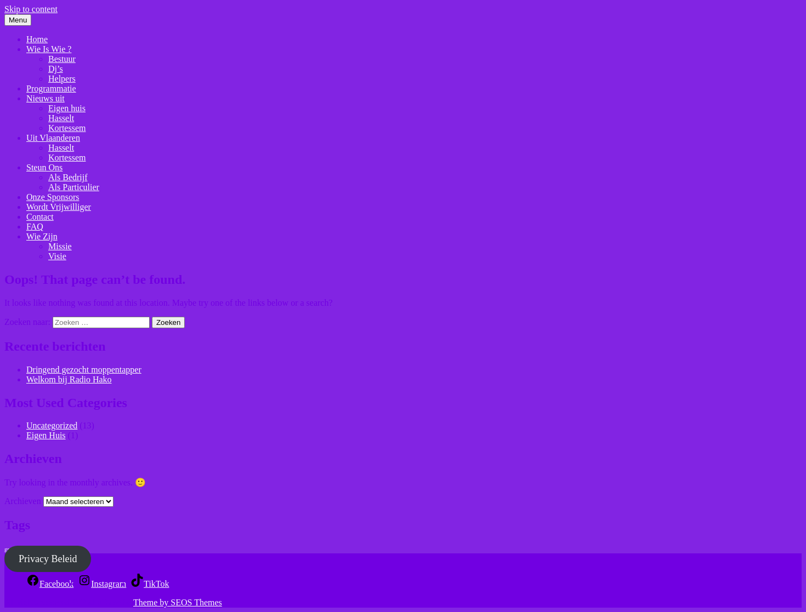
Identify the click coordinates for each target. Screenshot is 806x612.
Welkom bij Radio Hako (69, 379)
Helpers (62, 78)
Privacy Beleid (48, 558)
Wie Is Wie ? (48, 49)
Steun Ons (44, 167)
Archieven (22, 501)
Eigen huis (67, 108)
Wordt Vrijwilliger (58, 206)
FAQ (34, 226)
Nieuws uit (45, 98)
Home (37, 39)
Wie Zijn (42, 236)
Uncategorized (51, 425)
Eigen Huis (46, 435)
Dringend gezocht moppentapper (83, 369)
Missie (60, 246)
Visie (57, 256)
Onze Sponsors (52, 197)
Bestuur (62, 59)
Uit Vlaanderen (53, 137)
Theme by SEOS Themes (177, 602)
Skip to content (31, 9)
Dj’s (55, 68)
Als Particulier (73, 187)
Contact (40, 216)
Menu (18, 20)
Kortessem (67, 128)
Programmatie (51, 88)
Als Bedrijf (68, 177)
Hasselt (61, 118)
